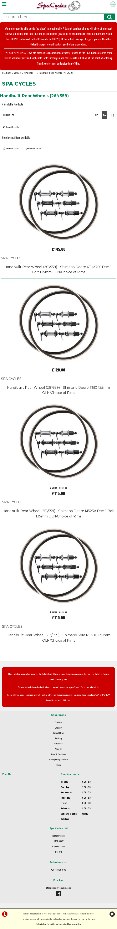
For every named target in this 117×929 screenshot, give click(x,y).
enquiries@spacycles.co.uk (60, 887)
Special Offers (58, 732)
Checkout (58, 727)
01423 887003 (59, 869)
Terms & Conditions (58, 754)
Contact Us (58, 743)
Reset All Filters (33, 148)
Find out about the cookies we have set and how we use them (58, 924)
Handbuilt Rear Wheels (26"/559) (56, 73)
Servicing (58, 738)
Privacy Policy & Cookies (58, 759)
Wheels (17, 73)
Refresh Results (11, 127)
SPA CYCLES (30, 73)
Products (6, 73)
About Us (58, 748)
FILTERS (8, 115)
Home (58, 764)
